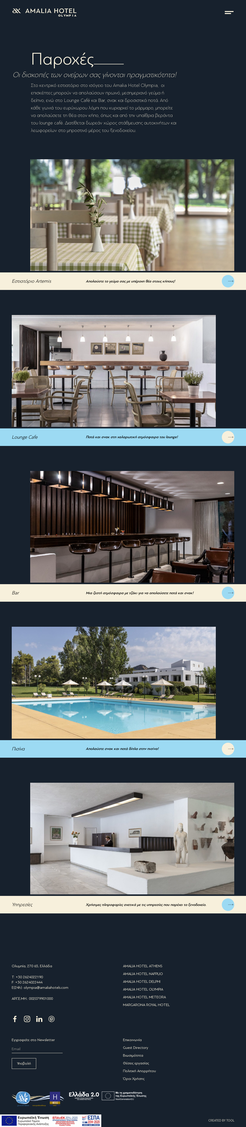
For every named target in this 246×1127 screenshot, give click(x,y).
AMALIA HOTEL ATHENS (142, 966)
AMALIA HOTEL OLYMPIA (143, 989)
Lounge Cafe (24, 437)
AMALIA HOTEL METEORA (144, 997)
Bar (15, 593)
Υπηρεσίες (22, 904)
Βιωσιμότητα (133, 1055)
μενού (229, 13)
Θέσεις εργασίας (136, 1063)
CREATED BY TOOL (221, 1120)
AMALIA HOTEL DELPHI (141, 981)
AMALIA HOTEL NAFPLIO (143, 974)
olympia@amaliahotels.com (46, 987)
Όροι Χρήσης (133, 1078)
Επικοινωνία (132, 1040)
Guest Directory (135, 1047)
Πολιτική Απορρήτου (139, 1071)
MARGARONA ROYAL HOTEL (146, 1005)
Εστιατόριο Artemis (31, 281)
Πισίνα (18, 749)
